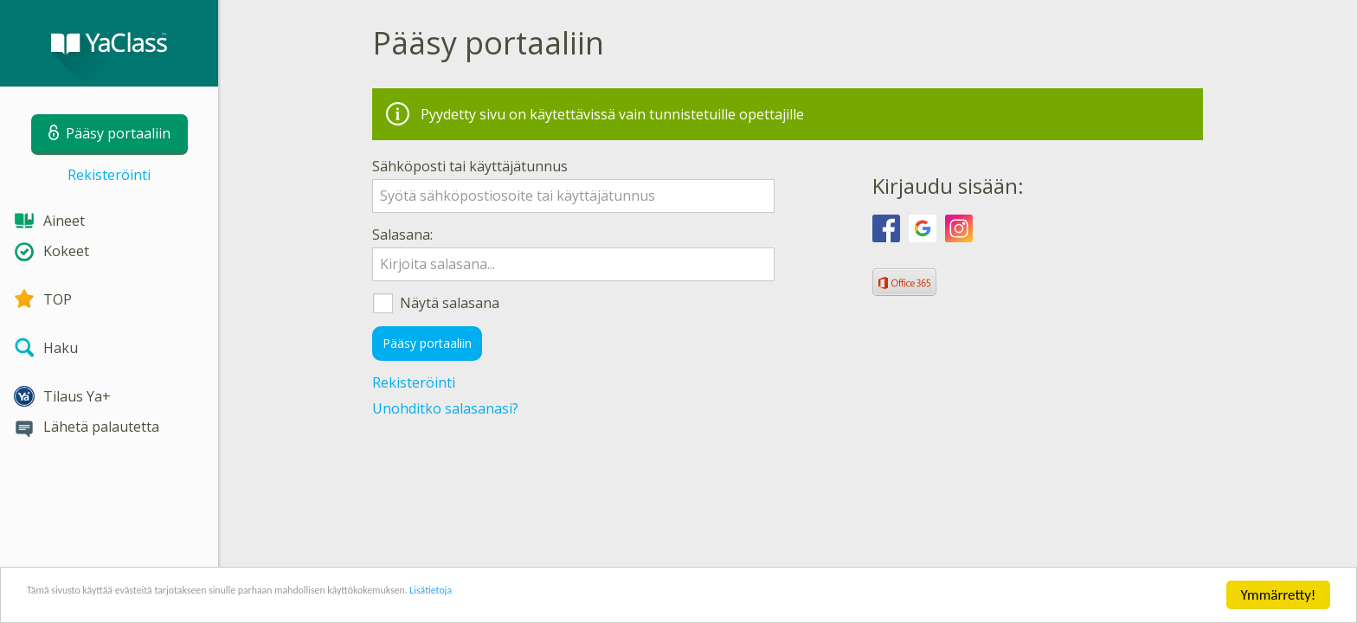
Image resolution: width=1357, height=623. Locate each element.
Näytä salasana (564, 303)
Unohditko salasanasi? (445, 408)
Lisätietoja (608, 597)
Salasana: (402, 234)
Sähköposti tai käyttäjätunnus (470, 166)
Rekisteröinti (109, 174)
